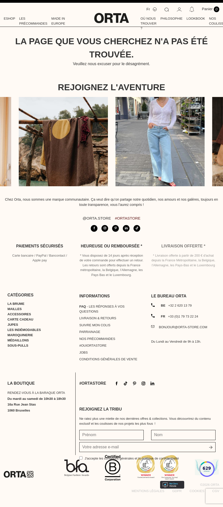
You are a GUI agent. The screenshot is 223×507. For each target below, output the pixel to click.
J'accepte (132, 458)
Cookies (197, 491)
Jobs (83, 352)
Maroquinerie (20, 335)
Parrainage (89, 332)
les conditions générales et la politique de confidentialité (139, 458)
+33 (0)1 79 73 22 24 (179, 316)
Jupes (12, 324)
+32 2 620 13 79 (176, 305)
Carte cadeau (20, 319)
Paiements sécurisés (39, 246)
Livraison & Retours (97, 318)
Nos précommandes (97, 339)
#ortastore (127, 218)
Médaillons (18, 340)
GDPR (177, 491)
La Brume (15, 304)
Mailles (14, 309)
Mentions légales (148, 491)
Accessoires (19, 314)
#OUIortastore (93, 345)
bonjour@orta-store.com (183, 327)
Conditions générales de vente (108, 359)
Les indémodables (24, 330)
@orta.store (97, 218)
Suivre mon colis (94, 325)
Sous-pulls (17, 345)
